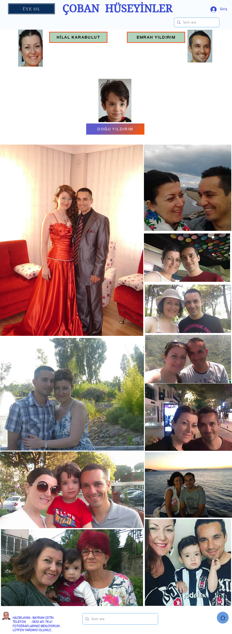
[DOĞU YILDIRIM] (115, 129)
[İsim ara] (196, 22)
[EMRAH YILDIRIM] (156, 37)
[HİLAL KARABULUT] (78, 37)
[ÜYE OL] (31, 8)
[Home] (223, 618)
